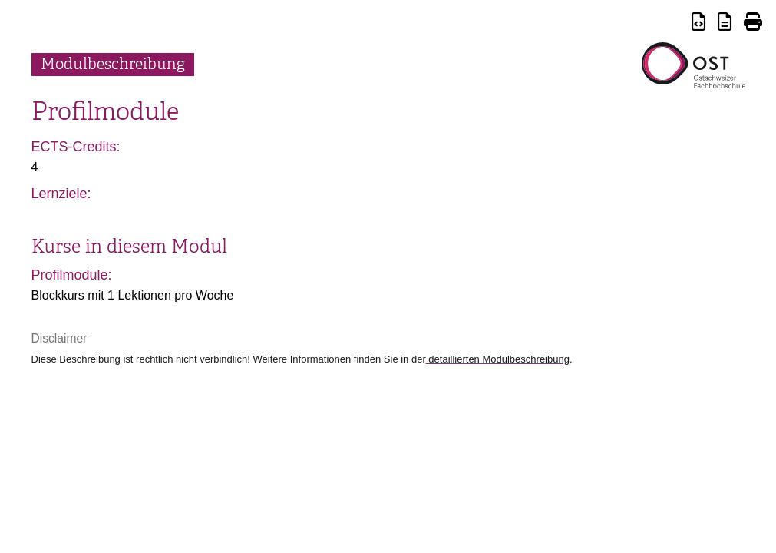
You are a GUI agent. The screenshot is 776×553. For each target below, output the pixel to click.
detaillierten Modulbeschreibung (498, 359)
